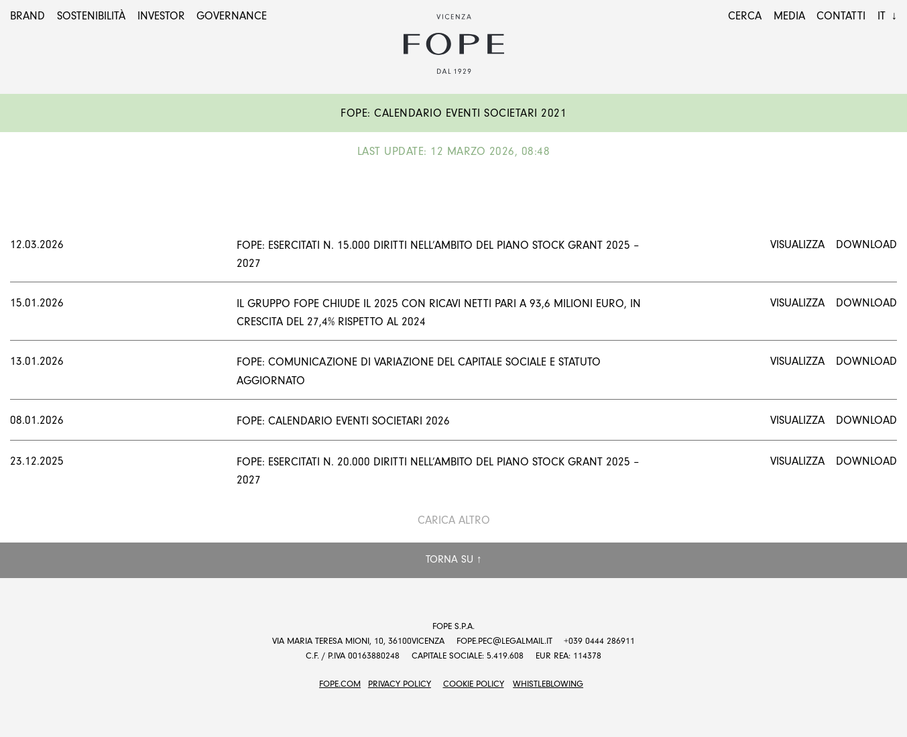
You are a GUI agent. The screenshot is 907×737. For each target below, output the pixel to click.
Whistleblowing (548, 684)
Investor (161, 15)
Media (789, 15)
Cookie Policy (473, 684)
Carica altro (454, 520)
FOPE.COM (340, 684)
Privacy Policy (399, 684)
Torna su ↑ (454, 559)
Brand (27, 15)
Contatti (841, 15)
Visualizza (797, 244)
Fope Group (454, 44)
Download (866, 244)
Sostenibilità (91, 15)
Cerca (745, 15)
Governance (231, 15)
